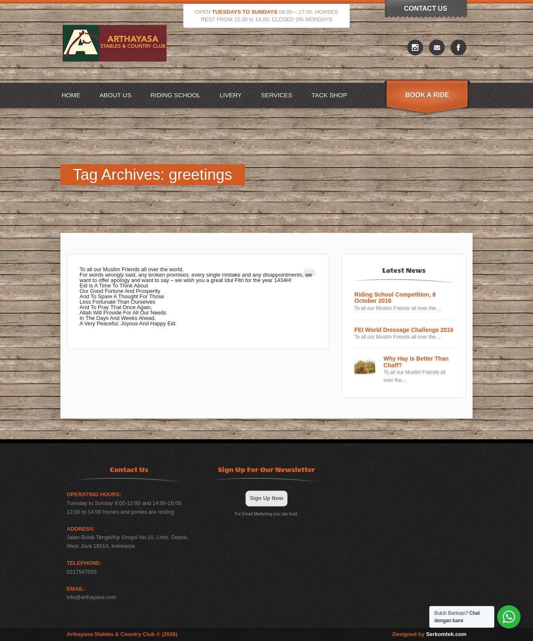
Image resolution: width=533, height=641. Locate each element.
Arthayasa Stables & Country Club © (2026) (122, 634)
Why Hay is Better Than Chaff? (416, 362)
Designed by (429, 634)
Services (277, 95)
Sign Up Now (266, 498)
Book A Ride (427, 95)
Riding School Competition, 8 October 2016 (395, 298)
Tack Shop (329, 95)
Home (71, 95)
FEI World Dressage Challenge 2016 (403, 330)
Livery (230, 95)
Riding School (175, 95)
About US (115, 95)
